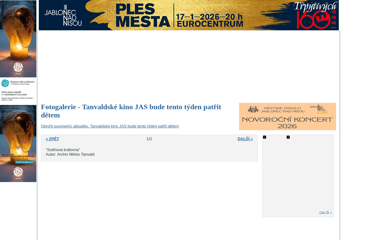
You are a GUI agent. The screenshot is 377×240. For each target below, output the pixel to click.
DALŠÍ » (325, 213)
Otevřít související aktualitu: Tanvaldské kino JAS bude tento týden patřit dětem (110, 126)
